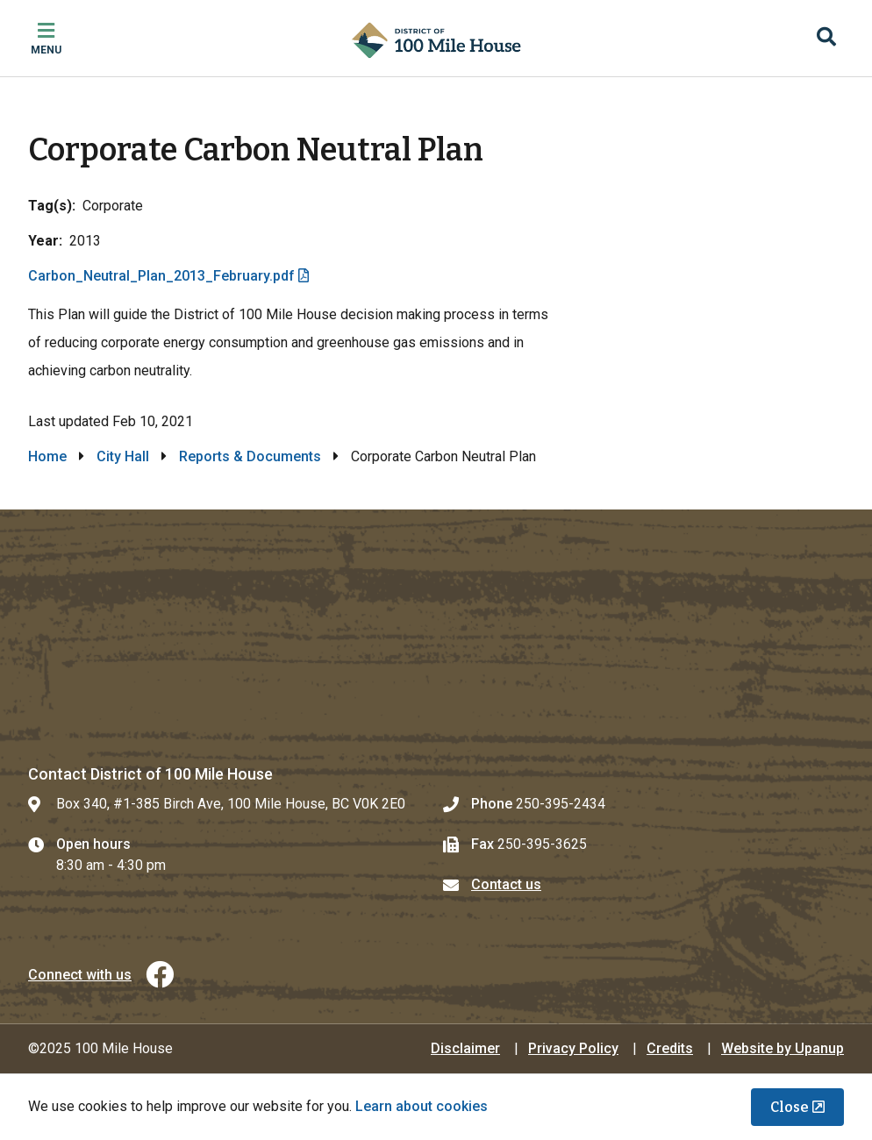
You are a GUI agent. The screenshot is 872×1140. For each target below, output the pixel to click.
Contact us (506, 884)
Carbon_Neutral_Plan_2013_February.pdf (161, 275)
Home (47, 456)
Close (789, 1107)
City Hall (122, 456)
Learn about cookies (421, 1106)
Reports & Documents (250, 456)
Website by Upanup (782, 1048)
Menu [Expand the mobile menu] (46, 50)
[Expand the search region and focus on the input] (826, 38)
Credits (670, 1048)
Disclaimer (465, 1048)
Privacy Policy (573, 1048)
